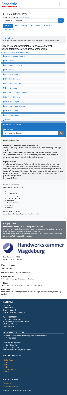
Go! (60, 20)
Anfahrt (5, 367)
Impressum (7, 384)
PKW (9, 26)
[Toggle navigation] (62, 4)
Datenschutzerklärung (10, 386)
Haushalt (11, 30)
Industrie (49, 26)
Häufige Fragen (8, 360)
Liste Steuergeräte (9, 369)
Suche (5, 362)
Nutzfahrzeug (22, 26)
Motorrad (37, 26)
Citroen (10, 38)
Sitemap (6, 372)
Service (5, 365)
